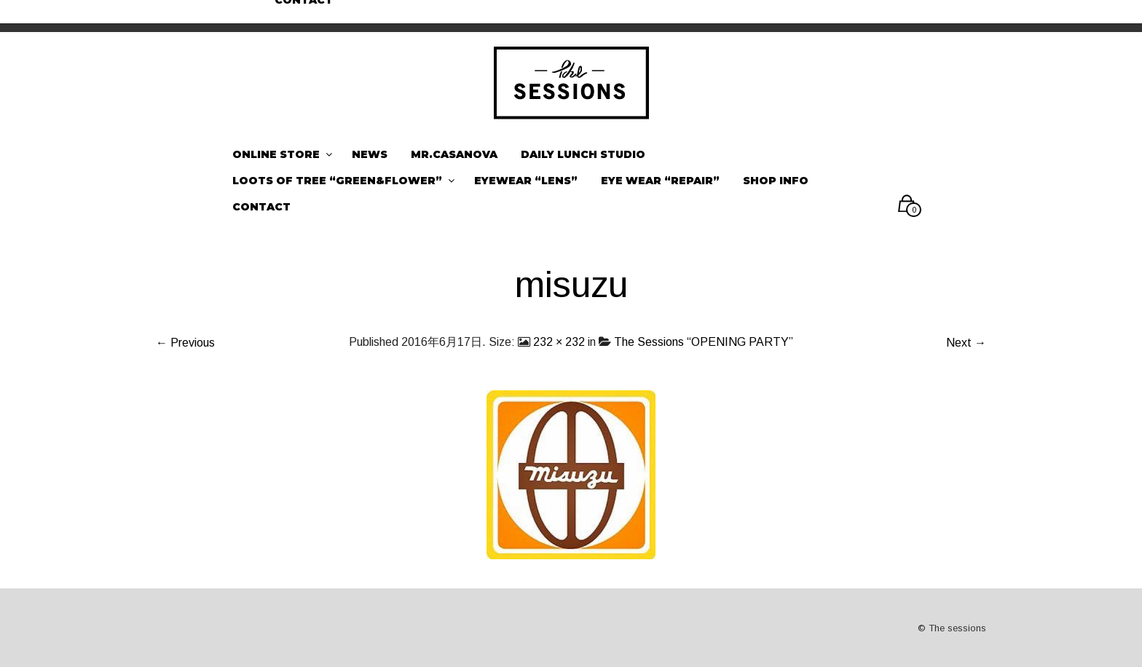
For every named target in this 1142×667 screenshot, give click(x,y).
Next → (966, 342)
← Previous (185, 342)
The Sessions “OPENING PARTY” (703, 342)
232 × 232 (559, 342)
